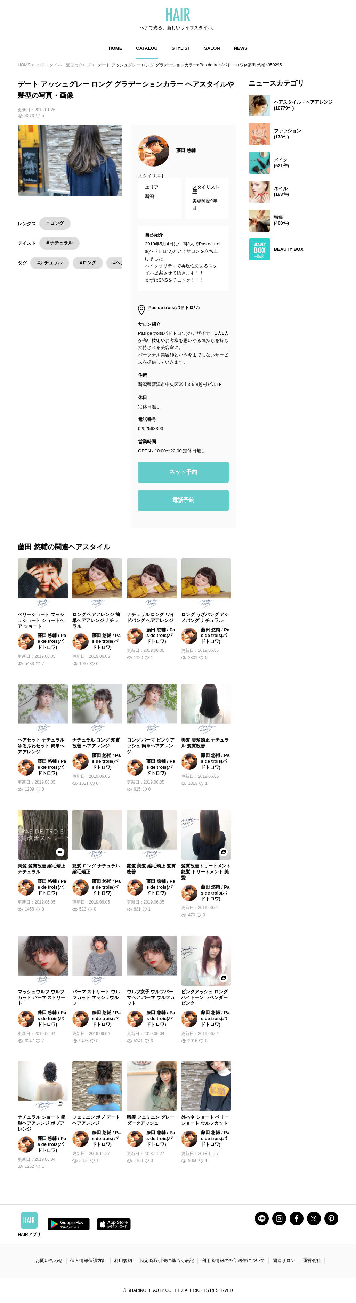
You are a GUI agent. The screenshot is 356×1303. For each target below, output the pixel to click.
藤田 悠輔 (186, 150)
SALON (212, 48)
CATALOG (146, 48)
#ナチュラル (49, 262)
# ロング (55, 223)
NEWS (241, 48)
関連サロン (284, 1260)
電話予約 (183, 500)
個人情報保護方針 (88, 1260)
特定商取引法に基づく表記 (167, 1260)
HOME (115, 48)
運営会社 (312, 1260)
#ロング (88, 262)
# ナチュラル (59, 242)
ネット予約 (183, 472)
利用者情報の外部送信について (233, 1260)
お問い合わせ (49, 1260)
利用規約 (123, 1260)
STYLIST (181, 48)
